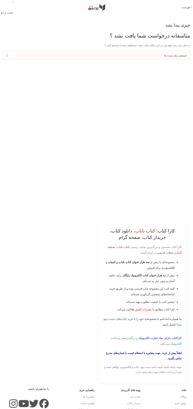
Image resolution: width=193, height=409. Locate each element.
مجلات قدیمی (165, 252)
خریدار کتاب (133, 403)
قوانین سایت (88, 403)
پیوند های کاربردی (130, 390)
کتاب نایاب (123, 247)
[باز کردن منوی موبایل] (186, 7)
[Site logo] (96, 7)
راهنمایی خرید (87, 390)
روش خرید (180, 403)
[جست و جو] (96, 55)
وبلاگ (183, 396)
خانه (184, 390)
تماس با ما (89, 396)
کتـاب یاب (135, 396)
